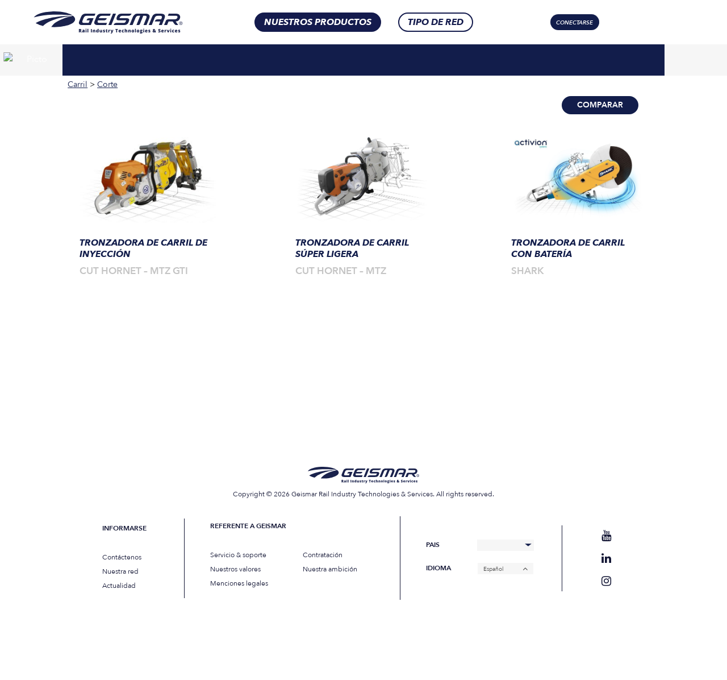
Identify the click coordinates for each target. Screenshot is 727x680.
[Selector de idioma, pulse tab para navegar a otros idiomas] (656, 22)
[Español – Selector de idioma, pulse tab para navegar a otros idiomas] (505, 568)
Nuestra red (120, 571)
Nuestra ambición (330, 569)
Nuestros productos (317, 22)
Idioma (438, 568)
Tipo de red (435, 22)
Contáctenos (121, 557)
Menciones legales (239, 583)
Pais (433, 545)
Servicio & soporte (238, 554)
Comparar (600, 104)
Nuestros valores (235, 569)
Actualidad (119, 585)
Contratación (322, 554)
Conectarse (574, 23)
